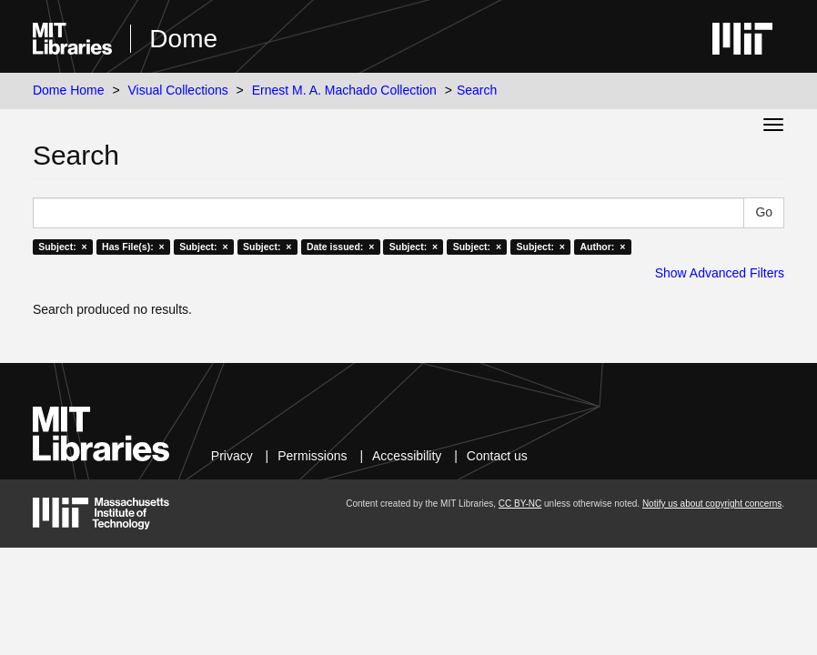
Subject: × (62, 246)
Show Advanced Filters (719, 273)
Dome (183, 39)
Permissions (312, 455)
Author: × (602, 246)
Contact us (497, 455)
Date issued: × (340, 246)
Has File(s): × (133, 246)
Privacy (232, 455)
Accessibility (406, 455)
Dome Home (69, 90)
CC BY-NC (520, 504)
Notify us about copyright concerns (712, 504)
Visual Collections (177, 90)
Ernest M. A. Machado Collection (344, 90)
